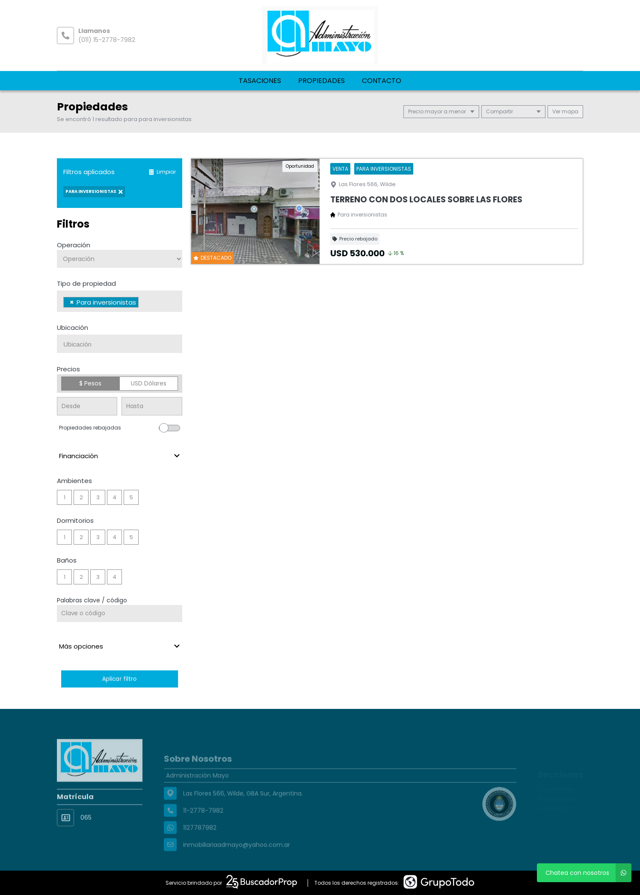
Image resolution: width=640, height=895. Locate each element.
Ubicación (72, 327)
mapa (565, 111)
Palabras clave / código (92, 600)
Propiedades (321, 81)
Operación (73, 244)
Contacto (381, 81)
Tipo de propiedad (86, 283)
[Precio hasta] (151, 406)
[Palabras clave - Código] (119, 613)
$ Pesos (90, 383)
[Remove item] (72, 302)
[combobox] (119, 301)
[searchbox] (143, 303)
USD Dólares (148, 383)
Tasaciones (260, 81)
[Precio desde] (87, 406)
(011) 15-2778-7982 (106, 40)
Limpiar (162, 171)
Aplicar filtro (119, 679)
